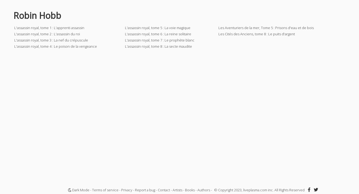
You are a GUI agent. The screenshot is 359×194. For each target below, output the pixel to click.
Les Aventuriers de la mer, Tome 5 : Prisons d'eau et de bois (266, 27)
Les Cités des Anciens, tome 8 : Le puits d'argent (256, 34)
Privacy (126, 190)
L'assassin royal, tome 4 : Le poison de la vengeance (55, 46)
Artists (177, 190)
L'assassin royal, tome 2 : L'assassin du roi (47, 34)
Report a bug (145, 190)
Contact (164, 190)
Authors (203, 190)
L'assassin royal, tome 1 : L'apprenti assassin (49, 27)
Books (190, 190)
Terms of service (105, 190)
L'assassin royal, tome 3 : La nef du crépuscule (51, 40)
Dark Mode (78, 190)
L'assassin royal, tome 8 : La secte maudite (158, 46)
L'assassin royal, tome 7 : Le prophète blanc (159, 40)
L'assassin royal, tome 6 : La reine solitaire (158, 34)
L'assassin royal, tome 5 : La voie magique (157, 27)
